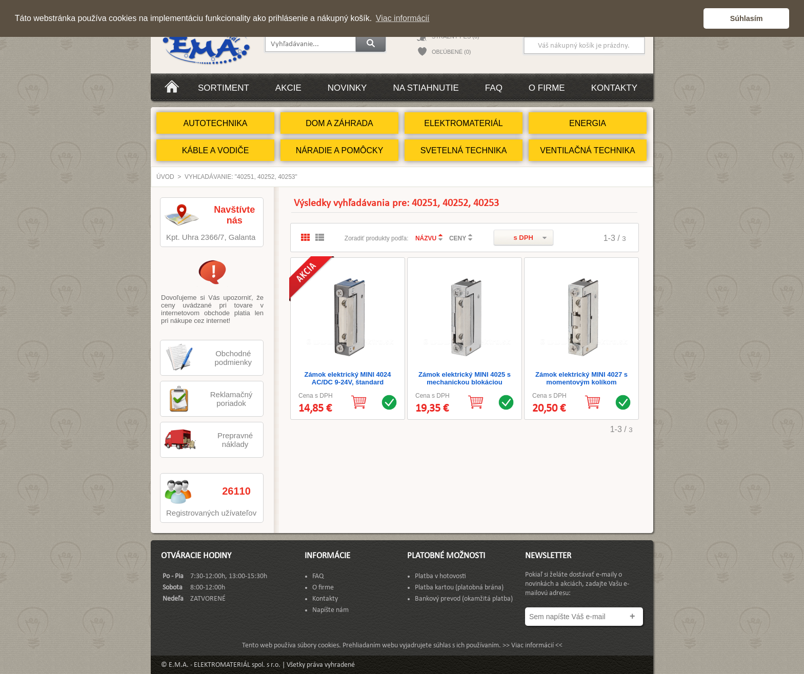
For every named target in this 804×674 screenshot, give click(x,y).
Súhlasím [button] (746, 18)
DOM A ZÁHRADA (339, 123)
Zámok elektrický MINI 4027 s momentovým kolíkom (581, 378)
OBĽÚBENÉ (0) (451, 52)
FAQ (493, 88)
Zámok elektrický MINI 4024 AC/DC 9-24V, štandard (347, 378)
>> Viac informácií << (532, 645)
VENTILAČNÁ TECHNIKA (587, 150)
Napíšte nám (330, 610)
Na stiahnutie (425, 88)
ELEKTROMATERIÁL (463, 123)
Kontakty (614, 88)
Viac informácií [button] (403, 18)
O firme (547, 88)
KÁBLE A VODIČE (215, 150)
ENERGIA (587, 123)
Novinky (347, 88)
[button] (693, 18)
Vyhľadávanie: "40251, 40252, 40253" (241, 176)
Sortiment (223, 88)
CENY (457, 238)
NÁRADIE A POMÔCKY (340, 150)
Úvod (165, 176)
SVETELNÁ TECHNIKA (463, 150)
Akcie (288, 88)
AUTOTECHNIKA (215, 123)
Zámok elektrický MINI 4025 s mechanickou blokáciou (464, 378)
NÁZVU (425, 238)
